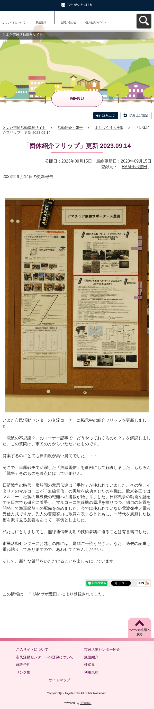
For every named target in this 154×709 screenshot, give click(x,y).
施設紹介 (91, 657)
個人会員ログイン (95, 22)
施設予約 (23, 665)
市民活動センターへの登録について (45, 657)
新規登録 (41, 22)
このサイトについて (13, 22)
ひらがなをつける (80, 4)
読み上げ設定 (139, 115)
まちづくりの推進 (109, 128)
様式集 (89, 665)
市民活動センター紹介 (102, 649)
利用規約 (91, 672)
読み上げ (108, 115)
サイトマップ (59, 680)
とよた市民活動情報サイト (24, 128)
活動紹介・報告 (70, 128)
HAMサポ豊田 (134, 167)
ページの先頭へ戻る (139, 632)
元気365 (86, 703)
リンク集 (23, 672)
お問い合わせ (68, 22)
